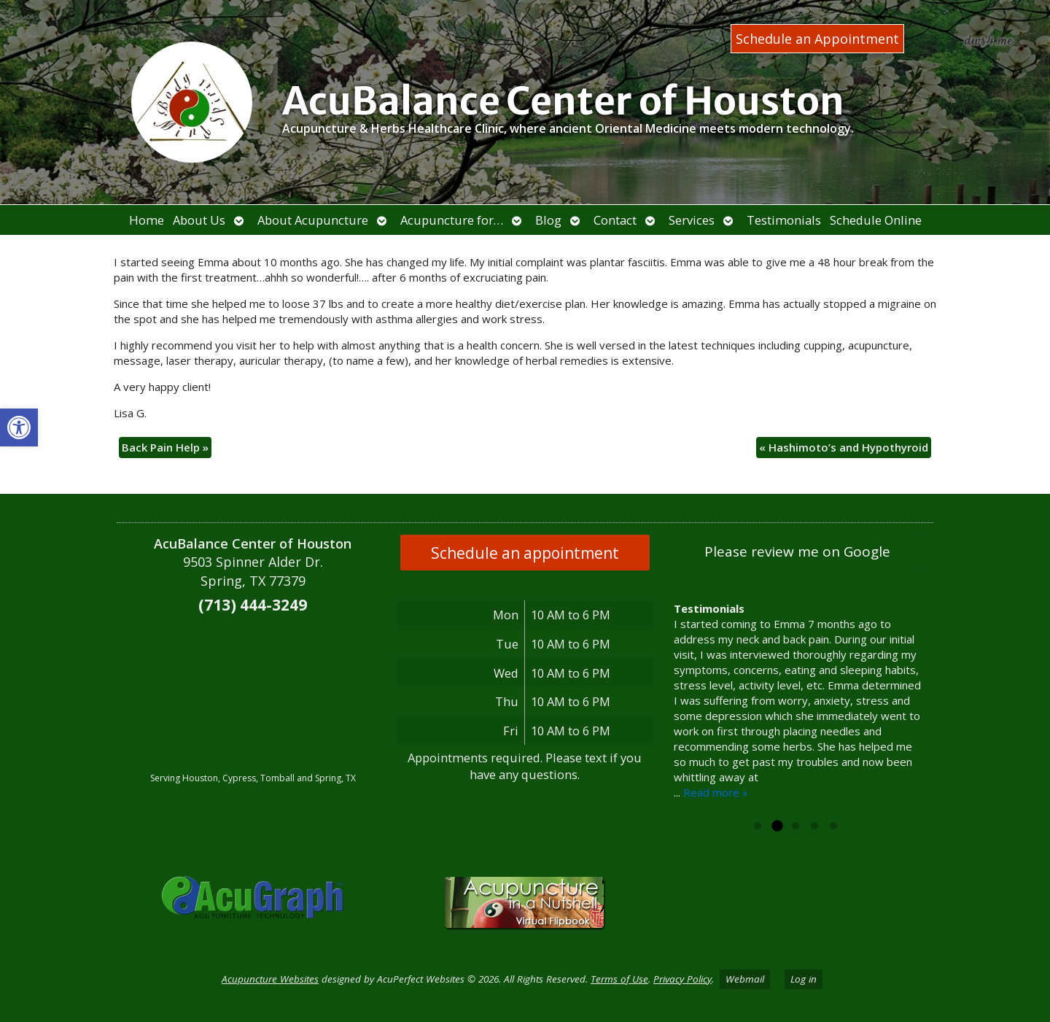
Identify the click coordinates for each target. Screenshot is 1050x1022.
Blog (548, 220)
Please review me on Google (797, 551)
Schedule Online (876, 220)
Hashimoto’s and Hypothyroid (843, 447)
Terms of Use (619, 979)
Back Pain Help (165, 447)
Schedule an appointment (525, 553)
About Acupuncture (312, 220)
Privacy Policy (682, 979)
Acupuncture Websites (270, 979)
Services (692, 220)
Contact (615, 220)
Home (146, 220)
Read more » (715, 792)
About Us (199, 220)
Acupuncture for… (451, 220)
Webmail (745, 979)
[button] (19, 427)
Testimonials (784, 220)
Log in (803, 979)
